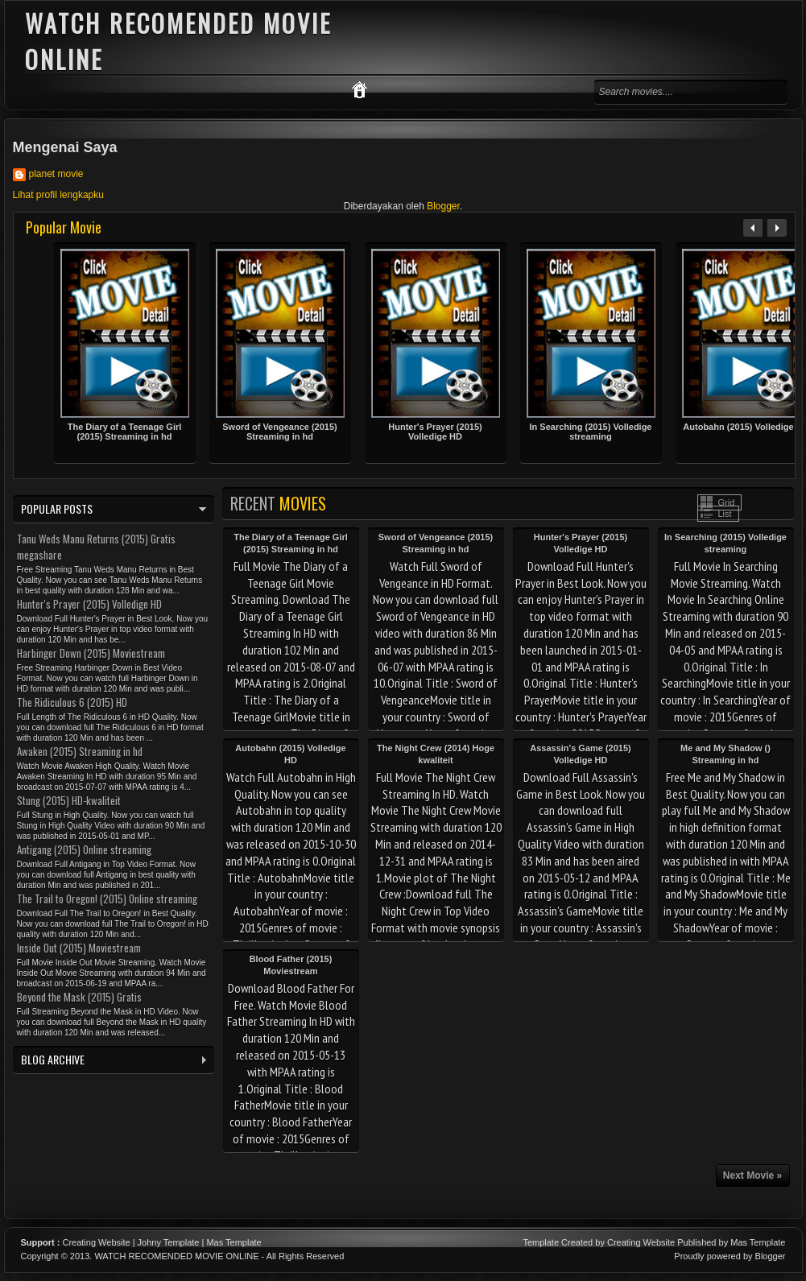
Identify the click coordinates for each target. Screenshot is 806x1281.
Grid (726, 502)
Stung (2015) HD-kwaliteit (69, 800)
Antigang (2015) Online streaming (84, 849)
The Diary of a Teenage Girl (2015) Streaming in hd (125, 431)
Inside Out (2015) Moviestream (79, 948)
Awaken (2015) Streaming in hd (80, 751)
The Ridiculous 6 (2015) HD (72, 702)
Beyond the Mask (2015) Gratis (79, 997)
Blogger (443, 206)
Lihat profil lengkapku (58, 194)
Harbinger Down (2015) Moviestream (91, 653)
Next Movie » (752, 1175)
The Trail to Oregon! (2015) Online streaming (107, 899)
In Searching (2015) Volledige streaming (590, 431)
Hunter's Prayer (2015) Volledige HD (435, 431)
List (725, 514)
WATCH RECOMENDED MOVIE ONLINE (176, 1256)
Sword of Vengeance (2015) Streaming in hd (279, 431)
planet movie (56, 174)
